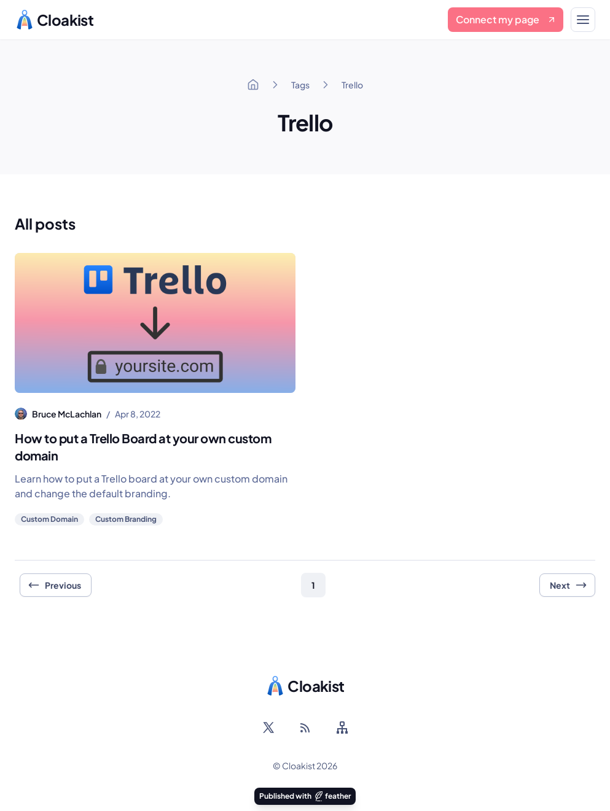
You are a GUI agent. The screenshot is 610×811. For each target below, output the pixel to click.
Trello (352, 84)
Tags (300, 84)
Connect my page (506, 19)
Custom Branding (126, 519)
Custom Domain (49, 519)
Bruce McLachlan (66, 413)
